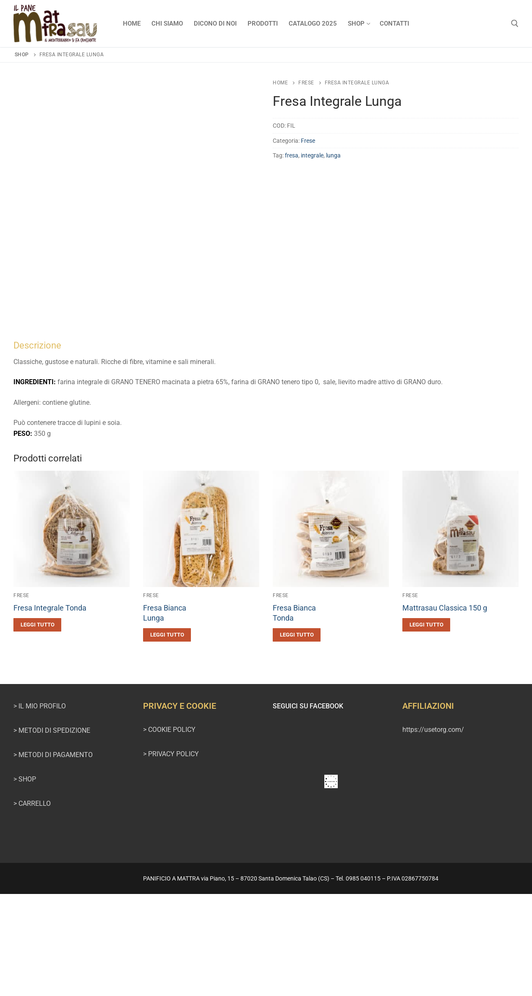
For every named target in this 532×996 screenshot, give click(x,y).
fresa (291, 155)
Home (280, 83)
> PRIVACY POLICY (171, 856)
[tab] (266, 491)
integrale (312, 155)
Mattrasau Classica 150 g (444, 710)
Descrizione (37, 447)
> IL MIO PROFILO (39, 808)
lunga (333, 155)
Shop (22, 55)
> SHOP (24, 881)
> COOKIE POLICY (169, 832)
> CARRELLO (32, 906)
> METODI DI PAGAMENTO (53, 857)
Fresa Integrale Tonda (49, 710)
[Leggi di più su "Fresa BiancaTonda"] (297, 737)
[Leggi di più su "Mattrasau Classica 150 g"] (426, 727)
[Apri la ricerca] (515, 23)
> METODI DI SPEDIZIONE (51, 832)
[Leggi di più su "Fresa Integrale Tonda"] (37, 727)
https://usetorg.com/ (433, 832)
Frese (306, 83)
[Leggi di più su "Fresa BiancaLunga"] (167, 737)
